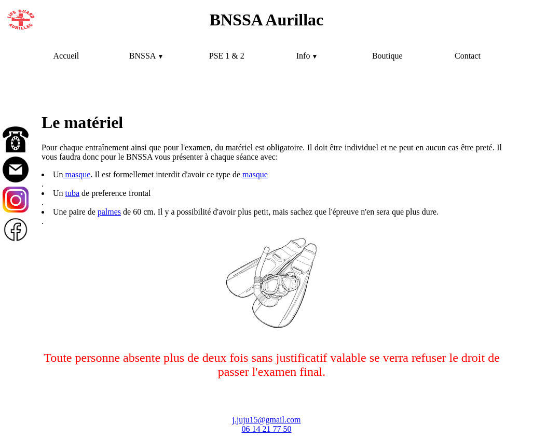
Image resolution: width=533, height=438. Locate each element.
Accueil (66, 55)
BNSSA (142, 55)
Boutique (387, 55)
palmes (109, 211)
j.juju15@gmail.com (266, 419)
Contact (468, 55)
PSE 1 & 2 (226, 55)
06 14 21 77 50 (267, 429)
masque (77, 174)
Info (303, 55)
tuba (72, 193)
